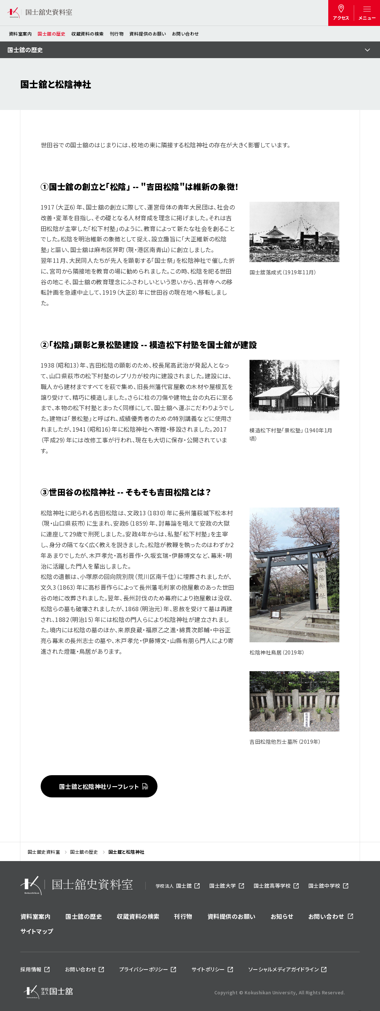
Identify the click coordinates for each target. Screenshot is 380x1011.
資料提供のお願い (147, 33)
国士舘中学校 (324, 885)
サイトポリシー (208, 969)
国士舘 (174, 885)
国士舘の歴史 (51, 33)
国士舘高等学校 (272, 885)
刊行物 (116, 33)
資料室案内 (20, 33)
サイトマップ (36, 931)
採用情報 (31, 969)
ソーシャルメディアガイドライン (283, 969)
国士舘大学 (222, 885)
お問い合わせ (185, 33)
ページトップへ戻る (359, 984)
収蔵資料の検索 (87, 33)
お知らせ (282, 916)
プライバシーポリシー (144, 969)
